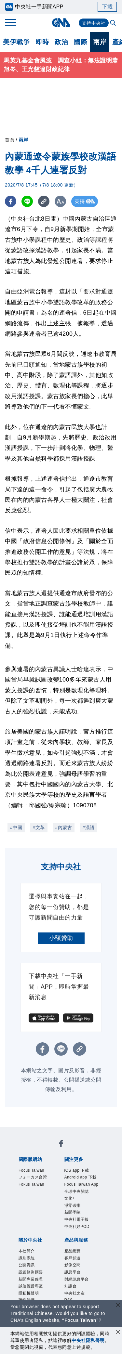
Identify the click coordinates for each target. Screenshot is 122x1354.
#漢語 (88, 827)
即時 (42, 42)
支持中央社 (94, 23)
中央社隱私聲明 (88, 1340)
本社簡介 (27, 1251)
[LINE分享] (27, 201)
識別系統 (27, 1258)
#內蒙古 (63, 827)
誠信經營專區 (31, 1286)
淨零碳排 (72, 1205)
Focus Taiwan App (81, 1184)
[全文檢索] (113, 23)
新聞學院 (72, 1212)
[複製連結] (43, 201)
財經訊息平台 (76, 1279)
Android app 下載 (80, 1177)
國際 (80, 42)
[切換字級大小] (60, 201)
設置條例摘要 (31, 1272)
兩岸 (99, 42)
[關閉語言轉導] (118, 1305)
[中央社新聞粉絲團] (61, 1144)
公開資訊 (27, 1265)
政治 (61, 42)
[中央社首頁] (61, 23)
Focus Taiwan (31, 1170)
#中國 (16, 827)
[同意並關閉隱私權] (118, 1332)
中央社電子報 (76, 1219)
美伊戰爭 (16, 42)
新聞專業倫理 (31, 1279)
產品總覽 (72, 1251)
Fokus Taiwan (31, 1184)
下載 (107, 6)
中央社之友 (74, 1293)
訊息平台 (72, 1272)
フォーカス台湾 (33, 1177)
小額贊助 (61, 938)
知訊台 (70, 1286)
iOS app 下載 (76, 1170)
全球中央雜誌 (76, 1191)
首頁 (9, 139)
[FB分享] (10, 201)
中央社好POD (77, 1226)
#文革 (39, 827)
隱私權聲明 (29, 1293)
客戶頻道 (72, 1258)
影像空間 (72, 1265)
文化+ (69, 1198)
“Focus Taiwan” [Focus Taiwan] (80, 1320)
